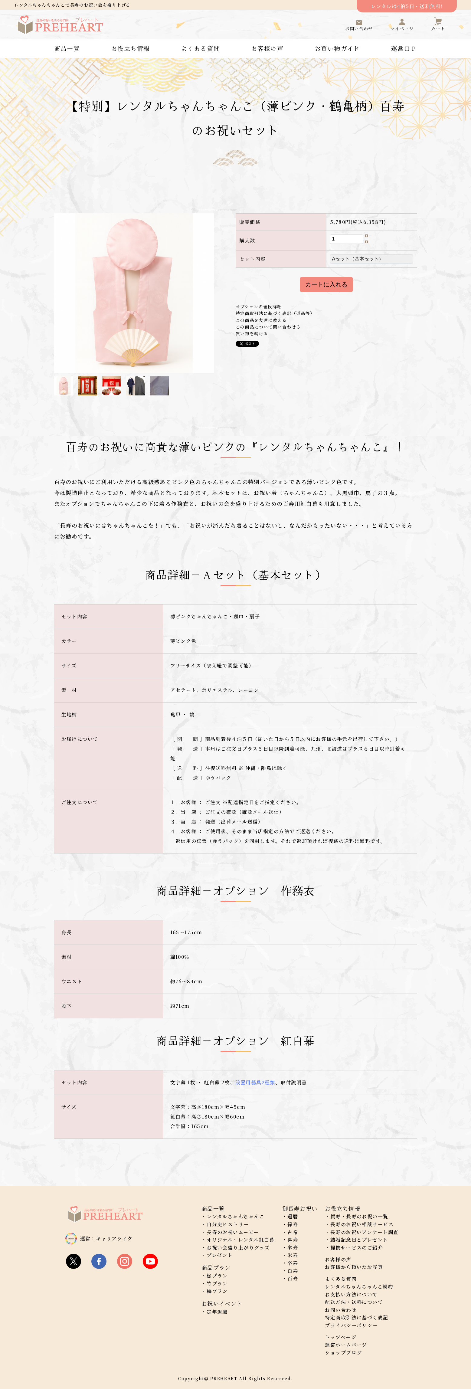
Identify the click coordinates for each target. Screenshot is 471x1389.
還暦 (292, 1216)
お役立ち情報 (130, 48)
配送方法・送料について (354, 1302)
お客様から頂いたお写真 (354, 1266)
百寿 (292, 1278)
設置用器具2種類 (255, 1082)
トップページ (340, 1337)
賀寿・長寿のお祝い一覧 (359, 1216)
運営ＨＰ (404, 48)
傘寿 (292, 1247)
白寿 (292, 1270)
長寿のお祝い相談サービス (362, 1224)
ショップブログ (343, 1352)
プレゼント (220, 1255)
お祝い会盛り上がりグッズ (238, 1247)
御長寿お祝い (300, 1208)
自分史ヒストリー (228, 1224)
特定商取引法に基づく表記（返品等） (275, 313)
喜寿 (292, 1239)
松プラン (217, 1275)
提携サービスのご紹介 (356, 1247)
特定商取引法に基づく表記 (356, 1317)
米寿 (292, 1255)
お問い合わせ (341, 1309)
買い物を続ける (252, 333)
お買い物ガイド (337, 48)
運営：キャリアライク (106, 1238)
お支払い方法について (351, 1294)
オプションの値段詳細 (259, 306)
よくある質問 (200, 48)
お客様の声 (267, 48)
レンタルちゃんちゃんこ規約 (359, 1286)
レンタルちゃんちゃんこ (235, 1216)
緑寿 (292, 1224)
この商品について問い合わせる (268, 327)
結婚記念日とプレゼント (359, 1239)
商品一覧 (67, 48)
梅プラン (217, 1291)
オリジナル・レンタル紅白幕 (241, 1239)
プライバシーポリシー (351, 1325)
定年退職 (217, 1311)
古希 (292, 1232)
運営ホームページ (346, 1344)
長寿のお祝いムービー (233, 1232)
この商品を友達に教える (261, 320)
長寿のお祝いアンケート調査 (364, 1232)
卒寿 (292, 1263)
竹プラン (217, 1283)
